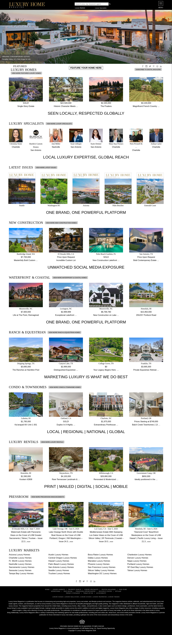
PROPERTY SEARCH (74, 589)
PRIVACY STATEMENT (73, 593)
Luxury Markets (80, 8)
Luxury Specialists (100, 8)
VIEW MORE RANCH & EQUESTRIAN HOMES (64, 332)
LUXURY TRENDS (114, 597)
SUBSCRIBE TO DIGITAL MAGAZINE (148, 69)
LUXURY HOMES (57, 597)
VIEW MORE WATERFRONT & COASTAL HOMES (70, 278)
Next (168, 31)
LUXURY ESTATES (86, 597)
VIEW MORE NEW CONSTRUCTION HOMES (61, 223)
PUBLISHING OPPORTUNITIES (86, 591)
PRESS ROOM (68, 591)
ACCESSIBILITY (101, 593)
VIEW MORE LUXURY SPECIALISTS (59, 124)
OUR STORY (123, 589)
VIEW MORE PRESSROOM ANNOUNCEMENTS (47, 497)
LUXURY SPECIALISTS (91, 589)
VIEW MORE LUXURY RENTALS (52, 442)
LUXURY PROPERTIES (100, 597)
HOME (47, 589)
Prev (4, 31)
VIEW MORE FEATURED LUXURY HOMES (26, 73)
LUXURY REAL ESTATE (72, 597)
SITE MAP (118, 591)
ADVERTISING (55, 591)
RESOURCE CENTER (105, 591)
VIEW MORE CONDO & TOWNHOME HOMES (65, 387)
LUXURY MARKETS (59, 589)
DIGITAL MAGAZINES (109, 589)
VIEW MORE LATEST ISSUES (46, 167)
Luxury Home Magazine (57, 628)
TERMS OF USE (88, 593)
